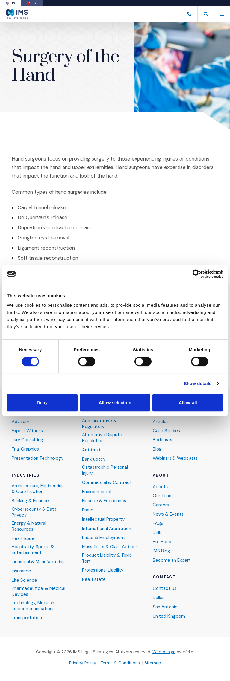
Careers (161, 504)
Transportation (27, 618)
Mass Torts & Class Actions (102, 549)
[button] (205, 14)
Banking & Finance (30, 500)
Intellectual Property (103, 519)
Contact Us (165, 588)
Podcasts (163, 439)
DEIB (157, 532)
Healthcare (23, 538)
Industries (26, 474)
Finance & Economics (104, 500)
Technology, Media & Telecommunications (33, 605)
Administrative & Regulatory (99, 422)
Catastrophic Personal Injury (105, 469)
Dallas (159, 597)
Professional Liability (103, 575)
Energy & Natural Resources (29, 526)
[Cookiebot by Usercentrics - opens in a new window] (197, 273)
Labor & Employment (103, 537)
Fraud (87, 509)
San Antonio (165, 607)
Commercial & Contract (107, 482)
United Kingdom (169, 616)
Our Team (163, 495)
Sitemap (152, 662)
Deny (42, 402)
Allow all (188, 402)
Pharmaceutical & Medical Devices (39, 591)
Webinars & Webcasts (176, 457)
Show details (198, 383)
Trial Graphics (26, 448)
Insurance (21, 571)
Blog (157, 448)
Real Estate (94, 584)
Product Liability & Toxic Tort (107, 563)
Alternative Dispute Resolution (102, 437)
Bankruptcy (93, 458)
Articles (161, 420)
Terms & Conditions (120, 662)
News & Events (168, 513)
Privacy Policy (82, 662)
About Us (162, 485)
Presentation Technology (38, 457)
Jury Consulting (27, 439)
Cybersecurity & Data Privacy (34, 511)
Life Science (24, 580)
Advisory (21, 420)
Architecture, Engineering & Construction (38, 488)
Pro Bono (162, 541)
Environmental (96, 491)
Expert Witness (28, 430)
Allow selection (115, 402)
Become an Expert (172, 560)
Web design (163, 651)
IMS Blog (161, 550)
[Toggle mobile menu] (222, 14)
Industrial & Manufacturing (39, 561)
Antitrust (91, 449)
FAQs (158, 523)
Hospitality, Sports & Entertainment (33, 549)
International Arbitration (106, 528)
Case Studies (167, 430)
